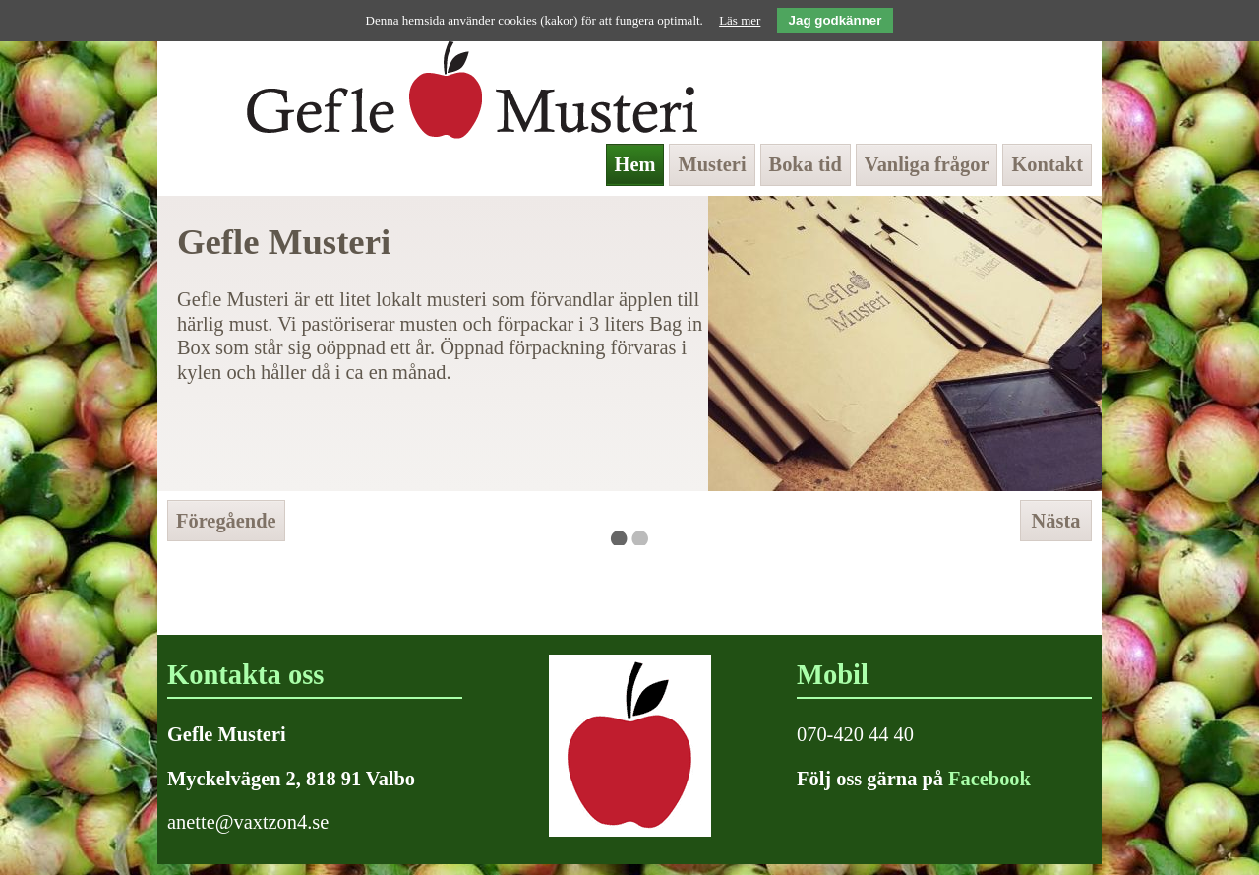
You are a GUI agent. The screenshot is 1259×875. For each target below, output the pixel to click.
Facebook (989, 778)
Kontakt (1047, 164)
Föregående (226, 520)
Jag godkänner (835, 20)
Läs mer (739, 20)
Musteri (712, 164)
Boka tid (805, 164)
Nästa (1056, 520)
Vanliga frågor (927, 164)
